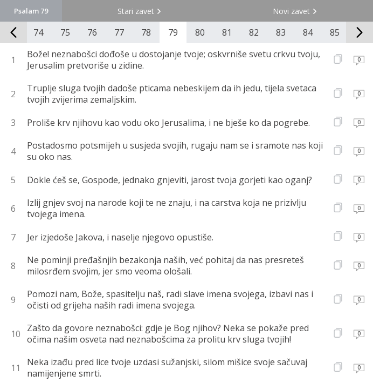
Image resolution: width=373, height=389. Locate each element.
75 (65, 32)
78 (146, 32)
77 (119, 32)
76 (92, 32)
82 (254, 32)
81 (227, 32)
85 (335, 32)
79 (173, 32)
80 (200, 32)
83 (281, 32)
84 (308, 32)
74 (38, 32)
